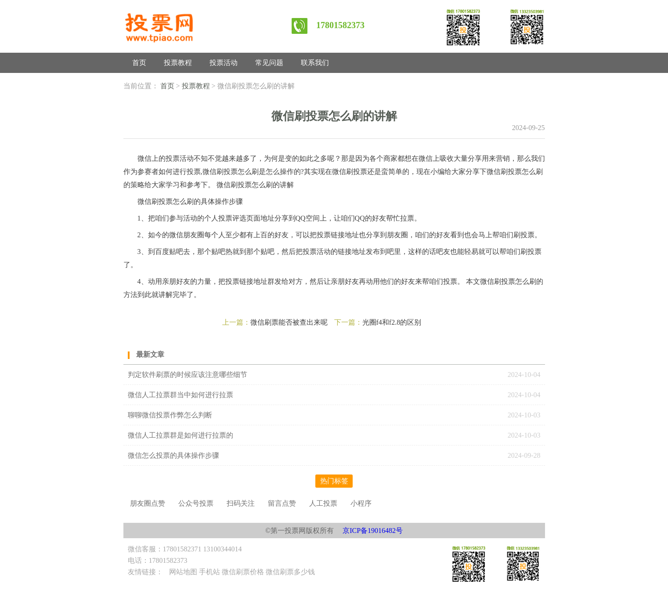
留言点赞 (282, 503)
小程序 (361, 503)
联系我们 (315, 62)
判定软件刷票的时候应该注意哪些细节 (187, 374)
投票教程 (178, 62)
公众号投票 (195, 503)
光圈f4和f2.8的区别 (392, 322)
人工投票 (323, 503)
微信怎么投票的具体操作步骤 (173, 455)
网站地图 (183, 572)
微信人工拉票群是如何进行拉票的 (180, 435)
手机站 (209, 572)
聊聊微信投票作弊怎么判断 (171, 415)
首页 (139, 62)
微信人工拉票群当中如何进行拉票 (180, 394)
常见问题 (269, 62)
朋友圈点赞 (147, 503)
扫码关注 (241, 503)
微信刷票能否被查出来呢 (289, 322)
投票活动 (223, 62)
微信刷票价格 (243, 572)
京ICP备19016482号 (373, 530)
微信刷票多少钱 (290, 572)
